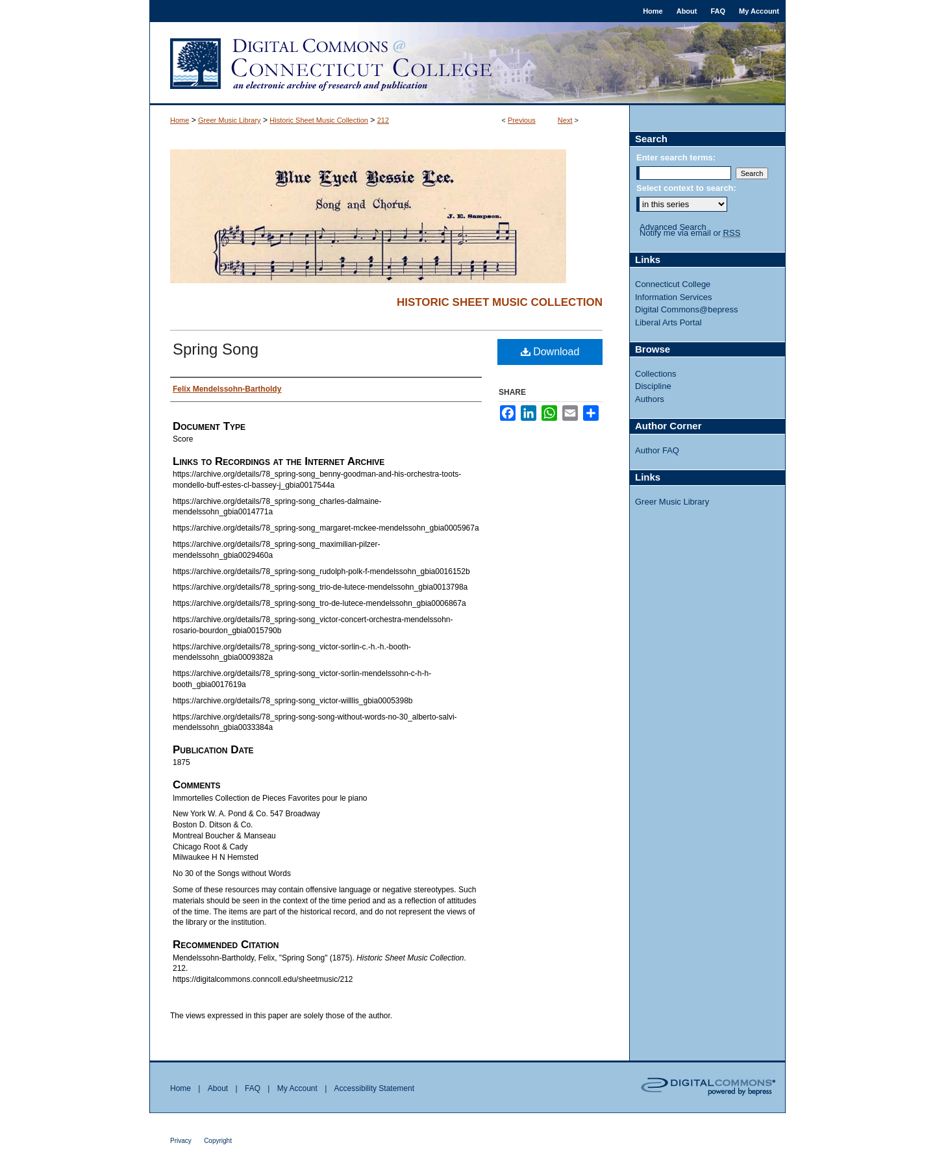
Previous (522, 120)
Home (179, 120)
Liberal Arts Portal (668, 322)
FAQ (252, 1088)
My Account (297, 1088)
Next (565, 120)
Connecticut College (672, 284)
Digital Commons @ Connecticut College (467, 63)
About (218, 1088)
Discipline (653, 386)
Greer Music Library (229, 120)
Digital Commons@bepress (686, 309)
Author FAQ (657, 450)
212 (383, 120)
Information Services (673, 297)
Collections (656, 374)
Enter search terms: (676, 157)
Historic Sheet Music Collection (318, 120)
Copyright (218, 1140)
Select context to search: (686, 188)
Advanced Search (673, 227)
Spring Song (215, 349)
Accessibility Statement (374, 1088)
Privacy (181, 1140)
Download (550, 351)
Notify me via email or (690, 233)
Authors (649, 399)
